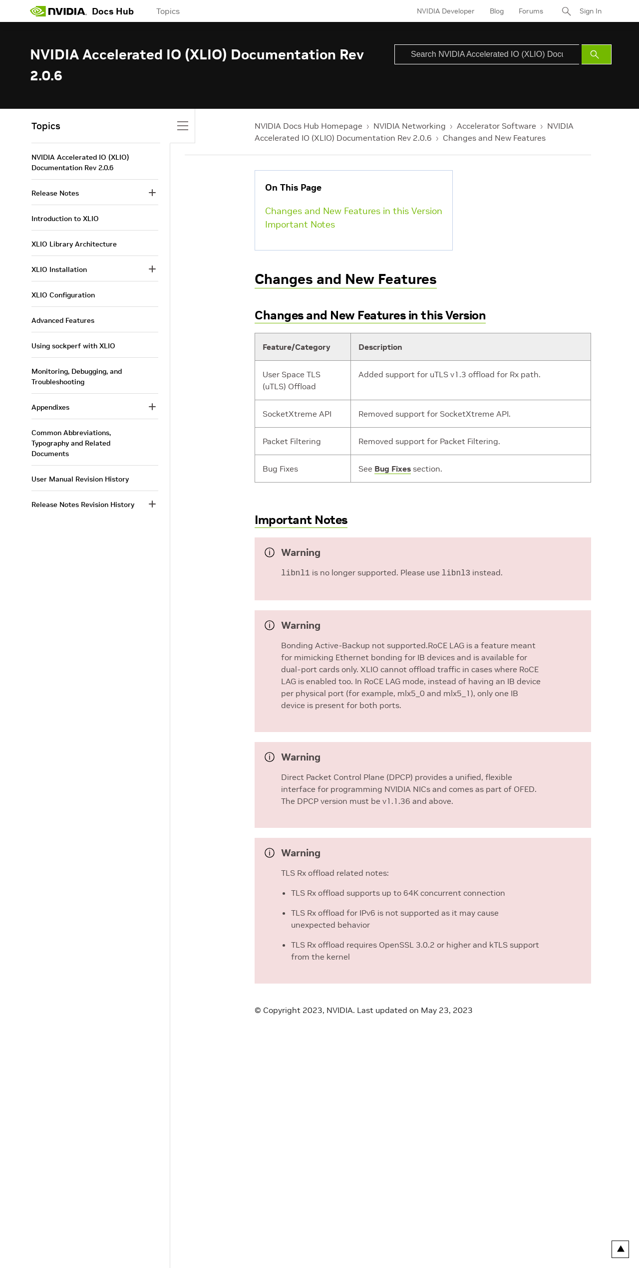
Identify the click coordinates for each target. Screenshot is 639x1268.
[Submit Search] (597, 54)
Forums (531, 10)
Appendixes (50, 407)
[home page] (58, 11)
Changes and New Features (494, 138)
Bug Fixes (392, 469)
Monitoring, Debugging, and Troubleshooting (76, 376)
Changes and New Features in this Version (353, 211)
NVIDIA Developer (446, 10)
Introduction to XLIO (65, 218)
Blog (497, 10)
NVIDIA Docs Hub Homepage (308, 126)
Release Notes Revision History (82, 504)
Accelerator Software (496, 126)
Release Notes (55, 193)
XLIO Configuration (63, 294)
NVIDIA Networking (409, 126)
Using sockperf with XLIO (73, 345)
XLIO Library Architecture (74, 244)
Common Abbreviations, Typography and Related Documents (71, 443)
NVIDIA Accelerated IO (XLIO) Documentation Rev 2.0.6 (80, 162)
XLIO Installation (59, 269)
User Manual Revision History (80, 479)
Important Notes (300, 224)
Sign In (591, 10)
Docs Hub (113, 11)
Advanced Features (62, 320)
